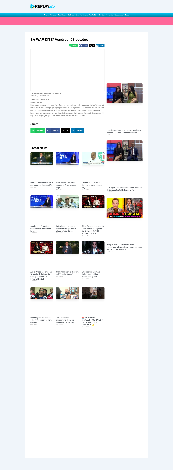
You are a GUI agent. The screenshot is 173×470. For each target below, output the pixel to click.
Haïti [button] (69, 15)
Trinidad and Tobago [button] (121, 15)
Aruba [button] (46, 15)
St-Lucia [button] (109, 15)
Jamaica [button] (75, 15)
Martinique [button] (84, 15)
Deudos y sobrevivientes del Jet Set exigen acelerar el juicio (41, 319)
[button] (73, 45)
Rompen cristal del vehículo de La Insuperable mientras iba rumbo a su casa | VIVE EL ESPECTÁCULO (124, 247)
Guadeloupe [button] (62, 15)
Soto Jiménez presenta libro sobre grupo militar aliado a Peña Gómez (66, 228)
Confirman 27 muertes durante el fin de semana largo (66, 185)
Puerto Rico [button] (93, 15)
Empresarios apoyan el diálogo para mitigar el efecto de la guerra (91, 274)
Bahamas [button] (53, 15)
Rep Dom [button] (102, 15)
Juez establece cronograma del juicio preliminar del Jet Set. (65, 319)
